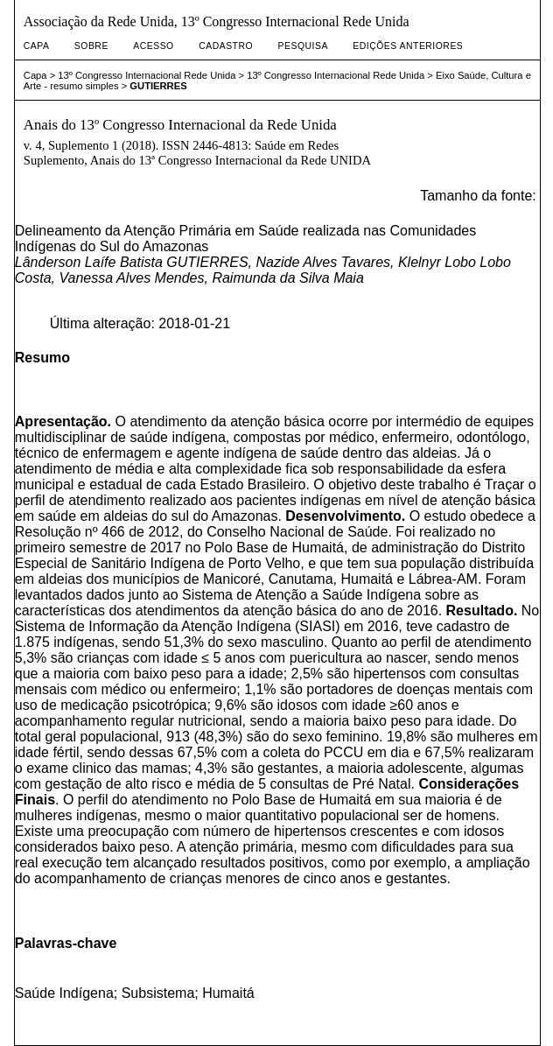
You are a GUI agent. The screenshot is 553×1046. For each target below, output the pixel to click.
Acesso (153, 46)
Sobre (91, 46)
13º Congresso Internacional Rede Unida (146, 75)
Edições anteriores (408, 46)
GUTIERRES (158, 86)
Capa (37, 46)
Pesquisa (303, 46)
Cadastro (226, 46)
